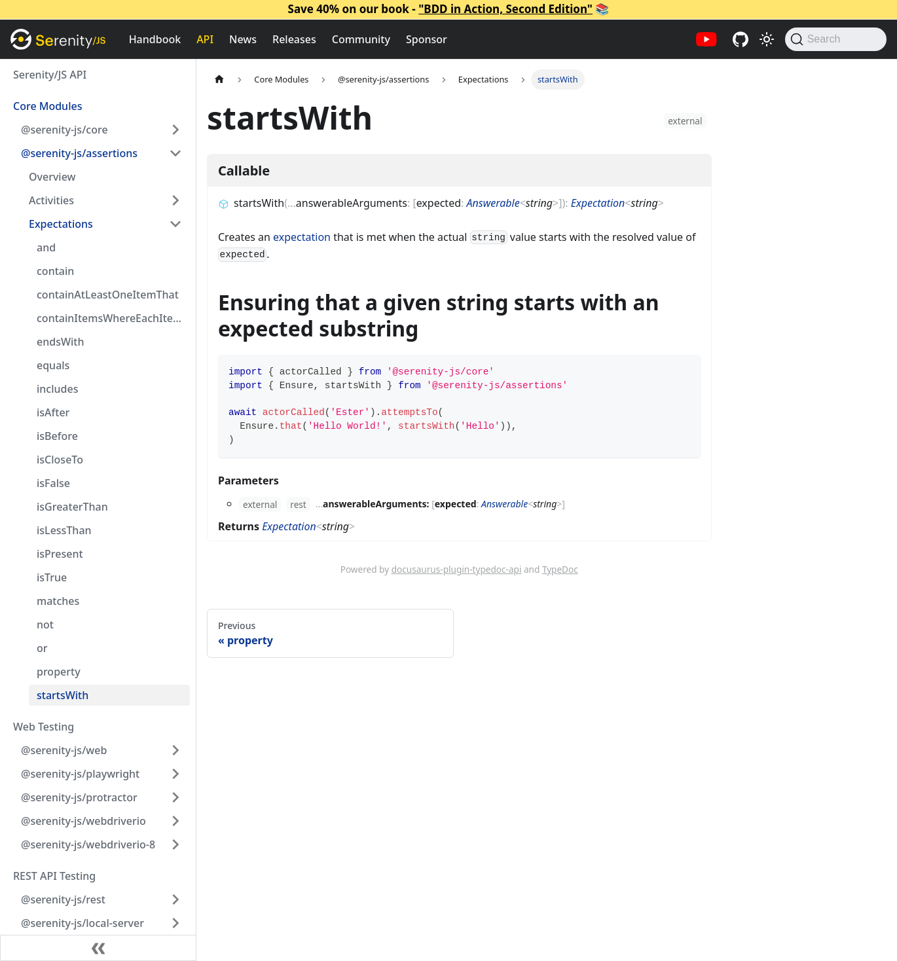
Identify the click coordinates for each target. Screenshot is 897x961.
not (45, 624)
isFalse (53, 483)
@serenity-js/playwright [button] (80, 774)
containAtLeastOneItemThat (108, 294)
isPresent (60, 554)
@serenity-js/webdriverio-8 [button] (88, 844)
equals (53, 365)
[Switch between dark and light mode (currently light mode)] (766, 39)
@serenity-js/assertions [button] (79, 153)
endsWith (60, 342)
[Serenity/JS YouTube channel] (706, 39)
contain (55, 271)
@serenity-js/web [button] (64, 750)
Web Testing (43, 726)
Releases (294, 39)
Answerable (492, 203)
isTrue (52, 577)
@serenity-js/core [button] (64, 129)
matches (58, 601)
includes (57, 389)
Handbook (155, 39)
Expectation (598, 203)
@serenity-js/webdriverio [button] (83, 821)
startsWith (62, 695)
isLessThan (64, 530)
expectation (302, 237)
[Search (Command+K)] (836, 39)
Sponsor (426, 39)
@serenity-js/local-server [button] (82, 923)
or (42, 648)
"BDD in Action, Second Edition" (505, 8)
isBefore (57, 436)
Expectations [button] (61, 224)
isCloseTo (60, 459)
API (204, 39)
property (59, 671)
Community (361, 39)
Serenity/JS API (49, 74)
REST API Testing (54, 876)
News (243, 39)
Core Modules (47, 106)
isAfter (53, 412)
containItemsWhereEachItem (110, 318)
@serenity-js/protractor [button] (79, 797)
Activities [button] (51, 200)
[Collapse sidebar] (98, 948)
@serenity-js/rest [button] (63, 899)
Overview (52, 177)
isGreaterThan (72, 506)
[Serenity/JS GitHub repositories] (740, 39)
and (46, 247)
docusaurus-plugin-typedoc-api (457, 569)
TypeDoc (560, 569)
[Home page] (219, 79)
